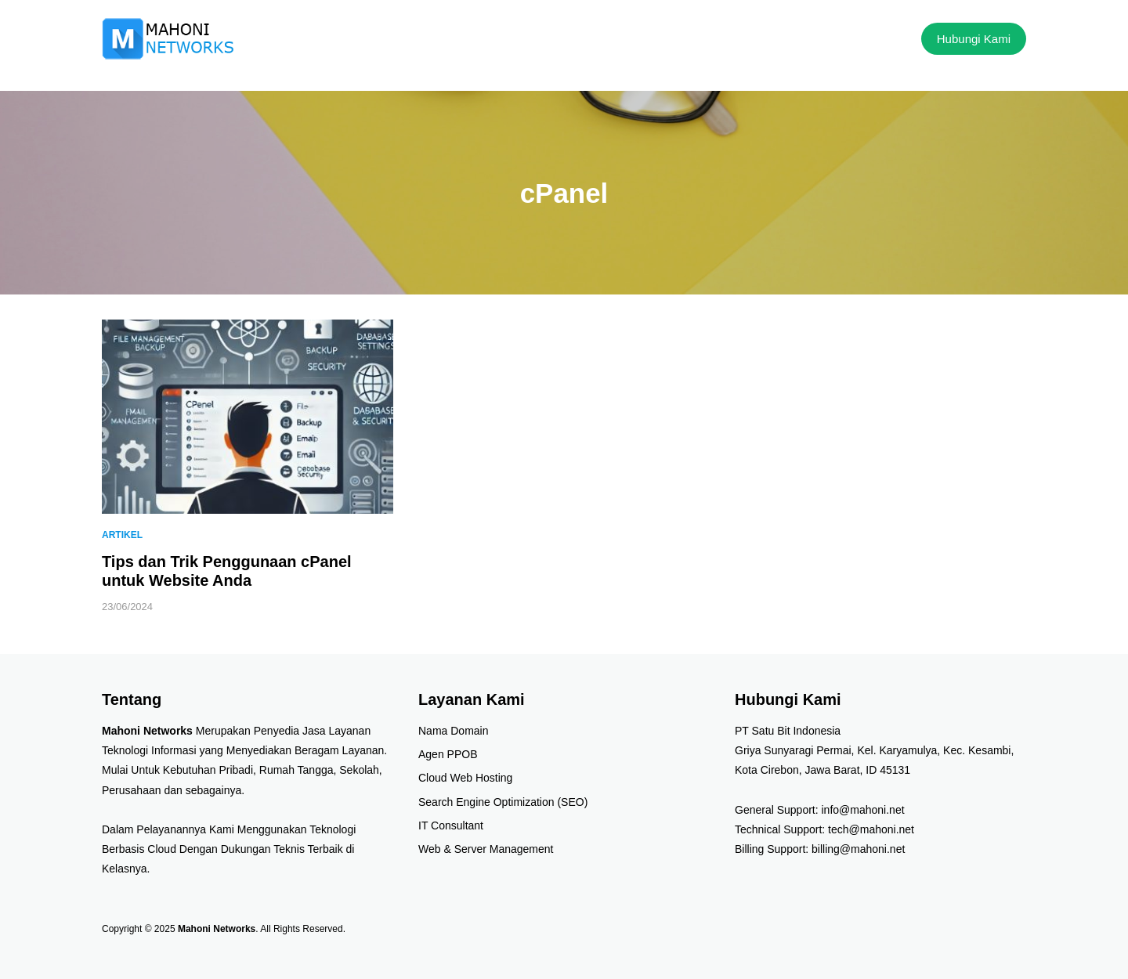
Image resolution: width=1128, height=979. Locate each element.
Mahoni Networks (216, 928)
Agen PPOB (448, 754)
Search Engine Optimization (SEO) (503, 802)
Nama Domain (453, 730)
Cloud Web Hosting (465, 777)
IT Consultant (450, 825)
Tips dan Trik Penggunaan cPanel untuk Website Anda (227, 571)
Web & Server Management (486, 849)
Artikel (122, 534)
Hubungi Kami (973, 38)
